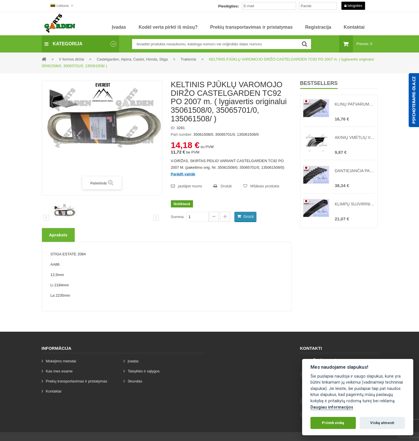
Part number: (181, 134)
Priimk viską (333, 423)
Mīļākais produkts (264, 186)
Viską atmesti (382, 423)
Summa (177, 217)
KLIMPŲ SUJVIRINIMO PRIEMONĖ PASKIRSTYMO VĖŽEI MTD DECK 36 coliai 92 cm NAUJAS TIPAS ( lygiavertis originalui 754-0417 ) (354, 204)
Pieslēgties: (228, 6)
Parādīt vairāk (183, 174)
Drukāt (226, 186)
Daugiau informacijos (331, 407)
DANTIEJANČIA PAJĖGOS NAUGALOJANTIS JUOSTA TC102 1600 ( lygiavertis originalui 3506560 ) (354, 170)
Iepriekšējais (46, 218)
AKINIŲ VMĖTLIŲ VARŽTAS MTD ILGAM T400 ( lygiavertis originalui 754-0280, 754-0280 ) (354, 137)
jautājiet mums (190, 186)
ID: (173, 128)
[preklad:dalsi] (156, 218)
